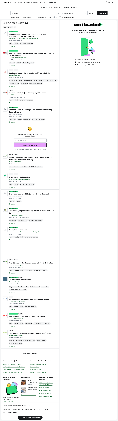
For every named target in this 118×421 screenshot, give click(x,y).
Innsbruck (12, 80)
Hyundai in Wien (44, 388)
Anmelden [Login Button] (110, 2)
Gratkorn (12, 63)
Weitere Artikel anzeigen (28, 395)
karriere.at (43, 380)
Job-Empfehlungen (55, 7)
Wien (34, 80)
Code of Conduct (27, 409)
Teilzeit (8, 23)
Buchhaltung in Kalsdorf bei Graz (12, 372)
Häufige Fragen (7, 405)
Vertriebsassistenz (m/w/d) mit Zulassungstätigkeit (29, 299)
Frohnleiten (12, 220)
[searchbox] (30, 140)
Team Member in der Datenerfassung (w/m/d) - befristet (31, 263)
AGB (28, 405)
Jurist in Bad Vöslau (45, 393)
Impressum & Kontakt (19, 405)
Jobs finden (102, 13)
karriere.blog (25, 377)
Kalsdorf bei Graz (21, 23)
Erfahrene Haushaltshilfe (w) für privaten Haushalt (29, 194)
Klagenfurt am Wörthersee (24, 80)
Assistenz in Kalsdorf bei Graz (12, 364)
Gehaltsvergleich (8, 401)
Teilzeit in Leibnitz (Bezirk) (38, 372)
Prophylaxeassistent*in (18, 230)
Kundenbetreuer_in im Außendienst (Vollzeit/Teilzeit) (29, 73)
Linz (52, 80)
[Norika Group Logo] (11, 413)
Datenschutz (6, 409)
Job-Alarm (66, 7)
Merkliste (74, 7)
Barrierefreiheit (16, 409)
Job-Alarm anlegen (30, 145)
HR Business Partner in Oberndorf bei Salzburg (46, 384)
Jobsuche (44, 7)
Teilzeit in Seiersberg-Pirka (38, 364)
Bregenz (38, 80)
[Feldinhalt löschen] (58, 13)
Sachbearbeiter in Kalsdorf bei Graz (13, 370)
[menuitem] (17, 17)
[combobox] (35, 13)
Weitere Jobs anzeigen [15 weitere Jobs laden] (30, 353)
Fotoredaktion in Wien (46, 396)
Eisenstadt (57, 80)
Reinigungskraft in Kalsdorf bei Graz (14, 367)
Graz (10, 43)
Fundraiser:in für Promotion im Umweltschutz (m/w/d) (30, 333)
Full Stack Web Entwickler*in (20, 280)
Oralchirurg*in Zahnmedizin (19, 177)
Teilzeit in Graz (34, 367)
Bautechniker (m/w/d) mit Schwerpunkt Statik (27, 316)
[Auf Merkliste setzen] (12, 47)
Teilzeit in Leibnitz (35, 370)
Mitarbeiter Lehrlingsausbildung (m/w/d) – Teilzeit (28, 93)
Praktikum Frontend (45, 390)
